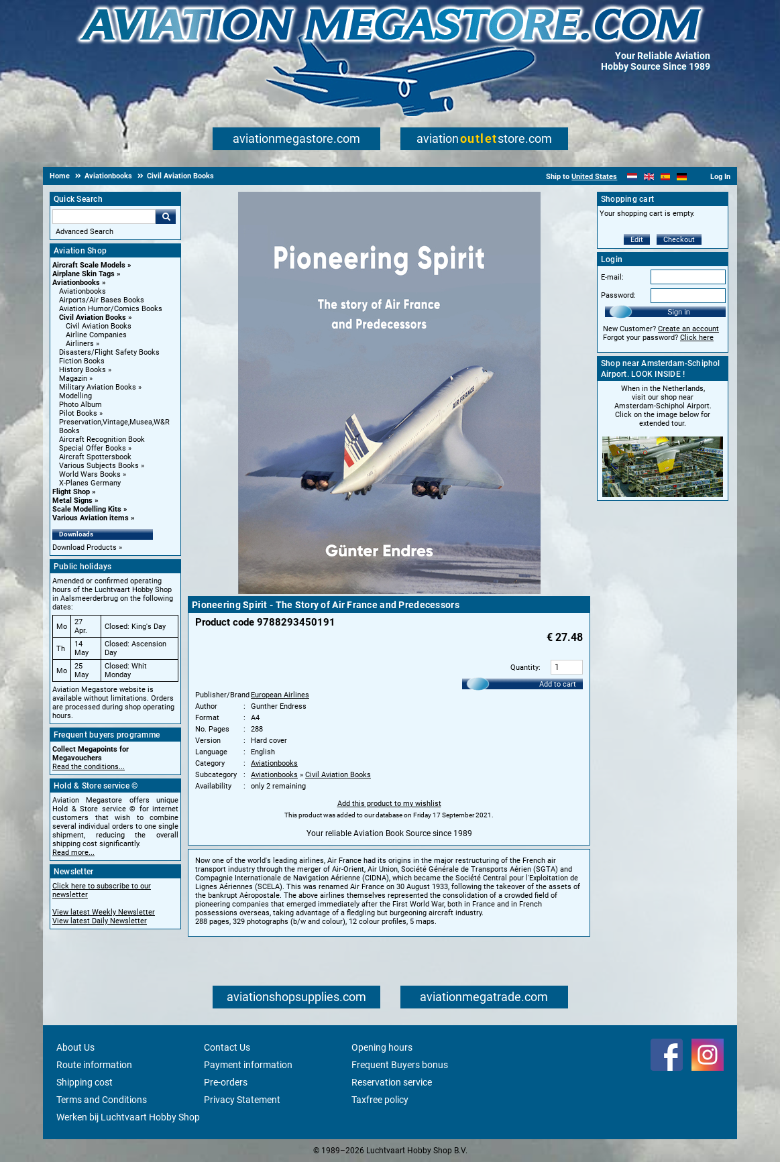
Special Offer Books (92, 448)
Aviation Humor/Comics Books (110, 308)
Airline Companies (96, 335)
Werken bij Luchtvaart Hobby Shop (128, 1117)
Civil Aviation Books (92, 317)
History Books (82, 369)
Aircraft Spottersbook (95, 457)
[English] (649, 176)
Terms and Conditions (101, 1099)
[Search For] (104, 216)
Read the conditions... (88, 766)
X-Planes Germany (90, 483)
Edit (636, 239)
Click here (697, 337)
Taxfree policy (379, 1099)
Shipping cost (84, 1082)
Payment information (248, 1064)
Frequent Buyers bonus (399, 1064)
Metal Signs (72, 500)
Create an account (688, 329)
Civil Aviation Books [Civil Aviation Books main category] (98, 326)
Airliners (80, 343)
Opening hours (381, 1047)
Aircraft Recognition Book (102, 439)
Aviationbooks (76, 282)
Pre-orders (225, 1082)
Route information (94, 1064)
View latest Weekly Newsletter (103, 912)
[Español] (666, 176)
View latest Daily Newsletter (99, 921)
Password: (618, 295)
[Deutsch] (682, 176)
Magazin (73, 378)
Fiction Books (82, 361)
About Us (75, 1047)
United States (594, 176)
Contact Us (227, 1047)
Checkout (679, 239)
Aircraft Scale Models (88, 265)
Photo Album (80, 404)
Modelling (75, 396)
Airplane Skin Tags (83, 274)
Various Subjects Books (99, 465)
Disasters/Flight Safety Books (109, 352)
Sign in (678, 312)
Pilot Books (78, 413)
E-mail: (612, 277)
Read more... (73, 852)
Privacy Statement (242, 1099)
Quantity (524, 667)
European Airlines (280, 695)
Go (166, 216)
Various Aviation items (90, 518)
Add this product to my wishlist (389, 803)
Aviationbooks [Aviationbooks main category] (82, 291)
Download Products (84, 547)
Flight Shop (71, 491)
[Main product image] (389, 591)
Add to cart (557, 684)
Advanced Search (84, 231)
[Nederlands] (632, 176)
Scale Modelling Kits (86, 509)
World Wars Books (90, 474)
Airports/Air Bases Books (101, 300)
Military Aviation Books (97, 387)
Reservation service (391, 1082)
